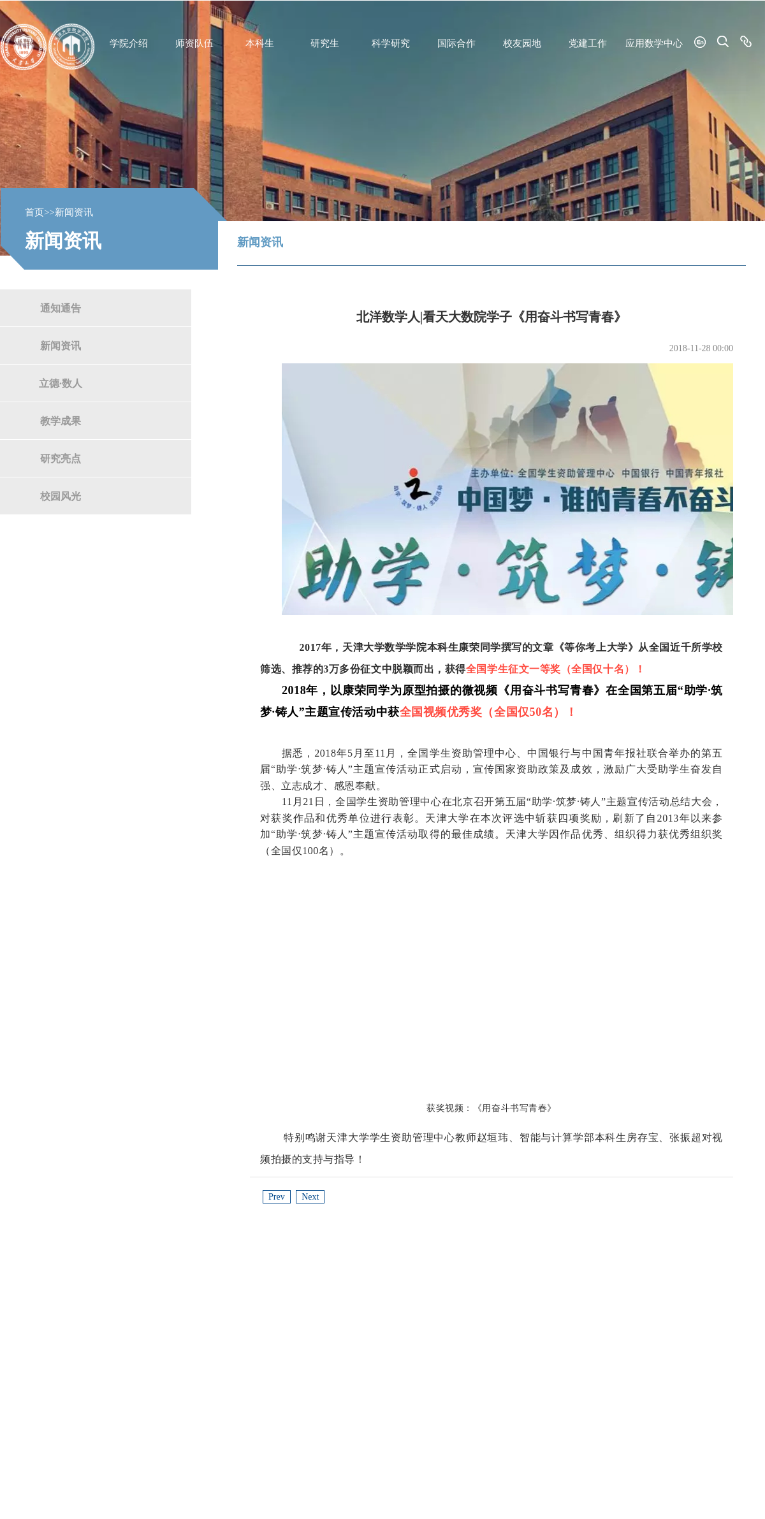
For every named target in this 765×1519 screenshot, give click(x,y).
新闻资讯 (60, 345)
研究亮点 (60, 458)
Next (310, 1197)
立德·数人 (60, 383)
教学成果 (60, 420)
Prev (276, 1197)
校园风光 (60, 495)
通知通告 (60, 307)
